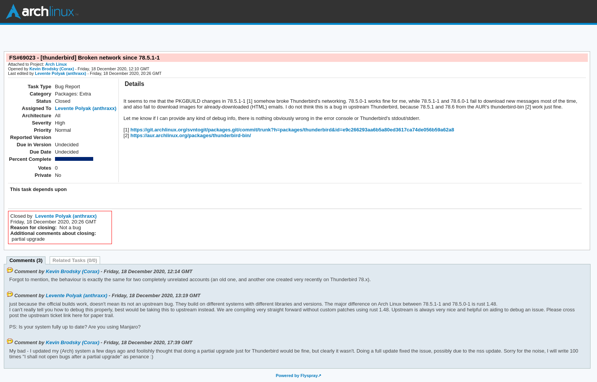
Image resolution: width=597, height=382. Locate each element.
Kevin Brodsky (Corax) (51, 68)
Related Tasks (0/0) (75, 260)
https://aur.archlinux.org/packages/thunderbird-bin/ (190, 135)
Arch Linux (42, 11)
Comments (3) (26, 260)
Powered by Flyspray (297, 375)
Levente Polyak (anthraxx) (60, 73)
